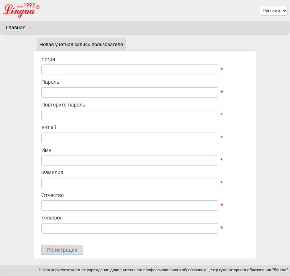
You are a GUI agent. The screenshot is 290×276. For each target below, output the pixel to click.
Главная (15, 27)
